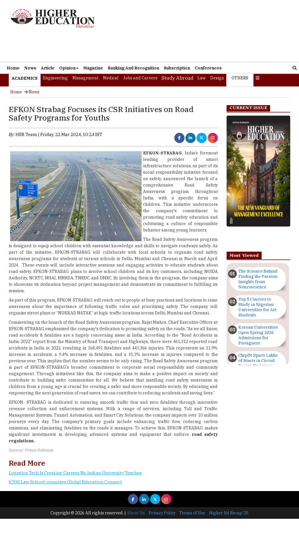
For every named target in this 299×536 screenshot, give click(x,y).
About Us (136, 513)
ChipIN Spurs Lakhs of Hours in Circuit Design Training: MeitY (258, 363)
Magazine (93, 68)
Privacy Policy (162, 513)
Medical (111, 78)
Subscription (177, 68)
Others (240, 78)
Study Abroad (177, 78)
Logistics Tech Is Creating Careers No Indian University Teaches (75, 473)
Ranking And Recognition (133, 68)
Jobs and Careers (140, 78)
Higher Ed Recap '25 (228, 513)
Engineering (55, 78)
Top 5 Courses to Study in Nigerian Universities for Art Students (257, 307)
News (30, 68)
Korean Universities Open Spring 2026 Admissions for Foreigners (258, 335)
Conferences (208, 68)
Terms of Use (192, 513)
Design (217, 78)
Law (201, 78)
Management (85, 78)
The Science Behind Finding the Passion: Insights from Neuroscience (258, 279)
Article (48, 68)
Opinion (69, 68)
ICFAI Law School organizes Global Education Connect (65, 482)
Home (13, 68)
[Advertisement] (196, 31)
